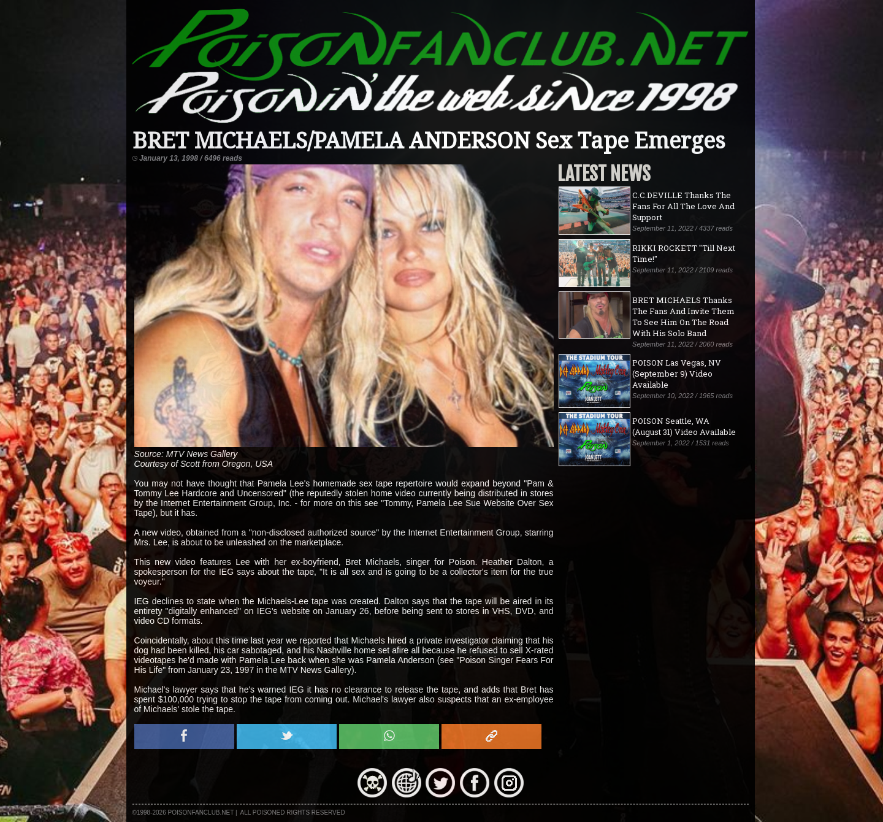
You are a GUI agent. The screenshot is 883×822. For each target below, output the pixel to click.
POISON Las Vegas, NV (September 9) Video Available (676, 373)
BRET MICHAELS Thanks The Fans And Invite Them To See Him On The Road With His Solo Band (683, 316)
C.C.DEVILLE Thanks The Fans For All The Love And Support (683, 206)
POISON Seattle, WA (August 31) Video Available (684, 426)
